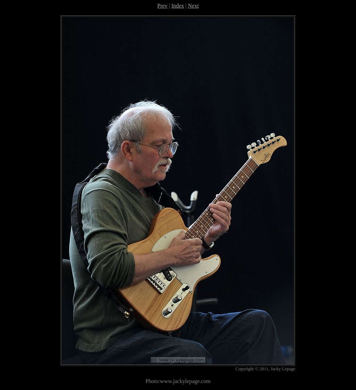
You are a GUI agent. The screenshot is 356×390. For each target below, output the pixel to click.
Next (193, 6)
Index (177, 6)
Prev (162, 6)
